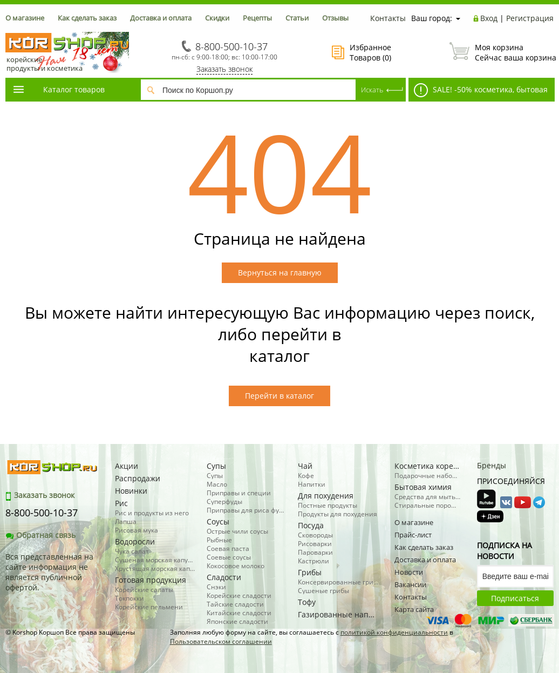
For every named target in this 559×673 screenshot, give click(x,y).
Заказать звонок (224, 69)
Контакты (388, 18)
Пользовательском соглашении (221, 641)
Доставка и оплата (161, 18)
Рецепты (257, 18)
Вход (488, 18)
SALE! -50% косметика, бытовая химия (478, 92)
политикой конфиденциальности (394, 632)
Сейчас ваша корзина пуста (501, 52)
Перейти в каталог (279, 396)
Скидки (217, 18)
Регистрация (530, 18)
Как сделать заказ (87, 18)
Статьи (297, 18)
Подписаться (515, 598)
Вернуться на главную (280, 272)
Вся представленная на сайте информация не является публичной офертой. (49, 572)
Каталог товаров (58, 89)
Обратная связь (40, 535)
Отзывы (335, 18)
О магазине (24, 18)
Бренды (491, 465)
